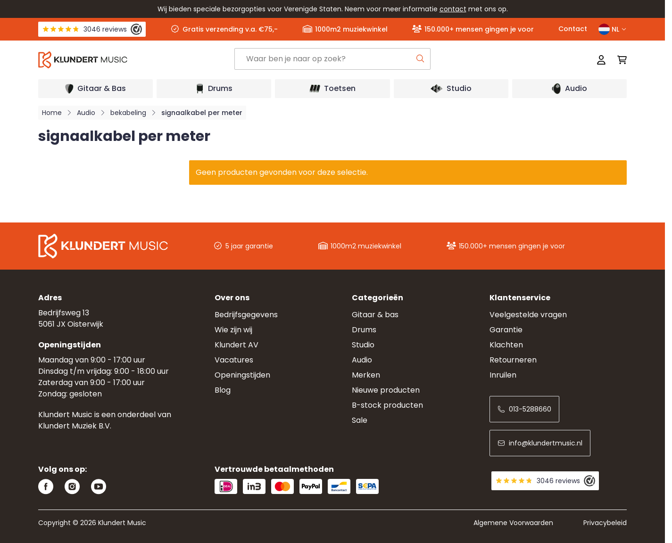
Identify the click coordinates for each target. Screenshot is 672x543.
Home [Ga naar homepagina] (52, 112)
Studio (363, 344)
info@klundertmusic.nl (540, 443)
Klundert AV (236, 344)
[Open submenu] (95, 88)
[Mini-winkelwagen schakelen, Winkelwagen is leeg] (619, 59)
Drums (364, 329)
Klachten (506, 344)
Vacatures (234, 359)
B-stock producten (387, 405)
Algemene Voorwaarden (513, 522)
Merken (366, 375)
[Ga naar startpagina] (136, 59)
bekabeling (128, 112)
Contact (572, 28)
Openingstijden (242, 375)
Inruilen (502, 375)
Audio (86, 112)
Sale (359, 420)
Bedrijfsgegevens (246, 314)
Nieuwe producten (386, 390)
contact (453, 9)
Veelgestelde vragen (528, 314)
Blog (223, 390)
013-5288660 (524, 409)
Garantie (506, 329)
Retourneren (513, 359)
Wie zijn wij (233, 329)
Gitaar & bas (375, 314)
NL (612, 29)
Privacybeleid (605, 522)
